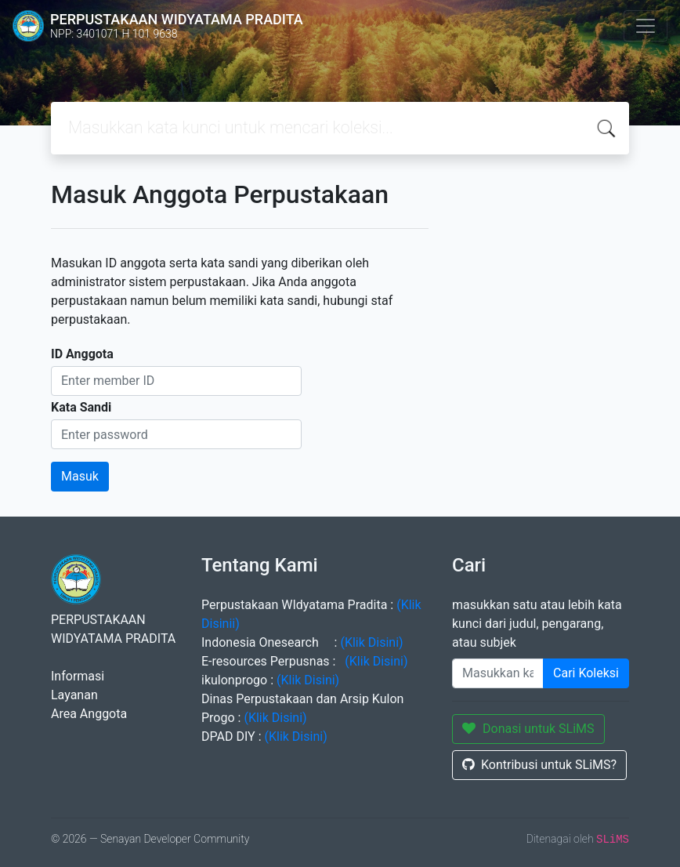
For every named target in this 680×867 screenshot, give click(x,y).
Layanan (74, 694)
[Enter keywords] (498, 673)
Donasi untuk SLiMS (528, 728)
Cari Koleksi (586, 673)
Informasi (77, 676)
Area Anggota (89, 713)
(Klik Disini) (370, 642)
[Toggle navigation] (645, 26)
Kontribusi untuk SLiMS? (539, 764)
